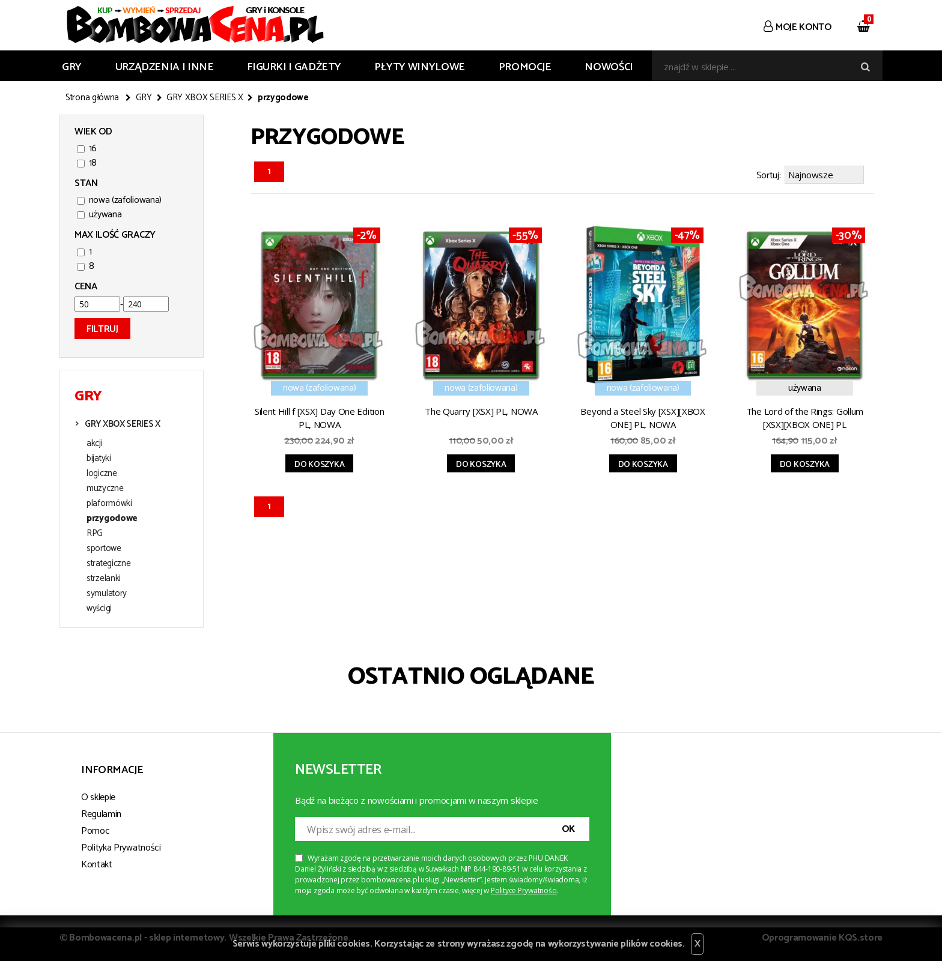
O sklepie (98, 797)
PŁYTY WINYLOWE (419, 67)
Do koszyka (319, 465)
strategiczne (108, 563)
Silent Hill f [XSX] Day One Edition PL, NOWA (319, 417)
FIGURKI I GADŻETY (294, 67)
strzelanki (104, 578)
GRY (72, 67)
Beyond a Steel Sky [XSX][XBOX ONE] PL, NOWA (642, 417)
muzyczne (105, 488)
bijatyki (99, 458)
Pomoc (95, 831)
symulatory (107, 593)
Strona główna (92, 98)
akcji (95, 443)
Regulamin (101, 814)
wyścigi (99, 608)
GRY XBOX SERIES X (204, 98)
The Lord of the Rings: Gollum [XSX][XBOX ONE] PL (804, 417)
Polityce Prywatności (524, 890)
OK (568, 829)
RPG (95, 533)
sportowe (104, 548)
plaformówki (109, 503)
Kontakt (96, 865)
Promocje (525, 67)
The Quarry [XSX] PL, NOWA (481, 411)
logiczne (102, 473)
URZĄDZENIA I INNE (164, 67)
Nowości (609, 67)
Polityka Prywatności (121, 848)
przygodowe (112, 518)
